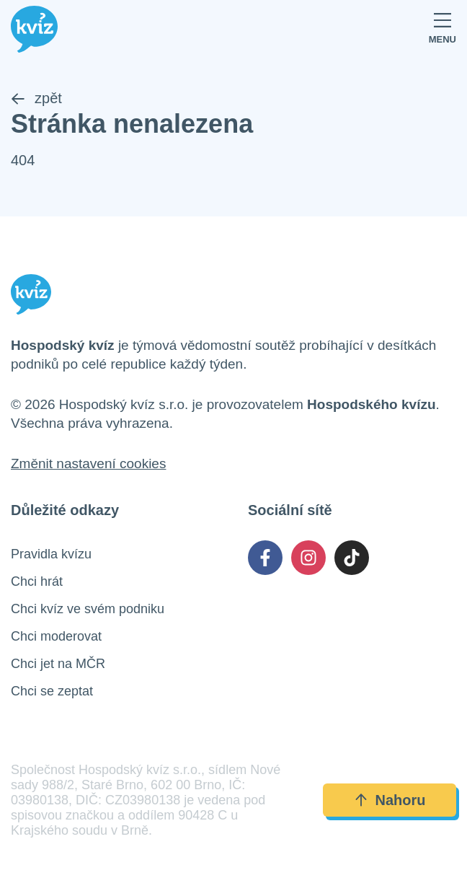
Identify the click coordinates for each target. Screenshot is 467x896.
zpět (36, 98)
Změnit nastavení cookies (88, 463)
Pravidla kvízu (51, 554)
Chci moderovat (56, 636)
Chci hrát (37, 581)
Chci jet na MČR (58, 663)
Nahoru (390, 800)
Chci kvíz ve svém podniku (87, 609)
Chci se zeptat (52, 691)
